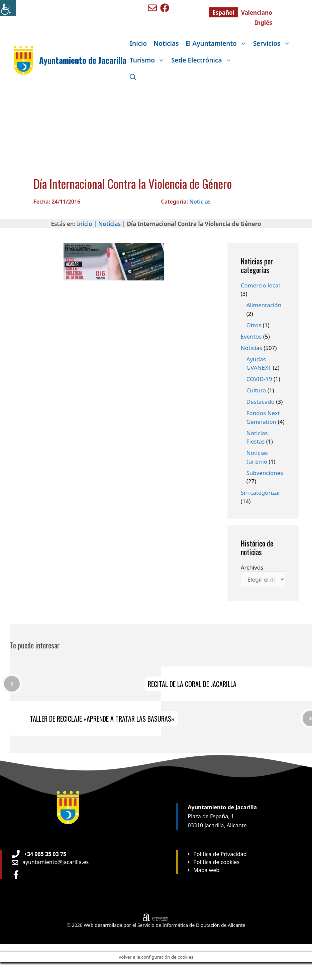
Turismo (149, 60)
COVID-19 (259, 379)
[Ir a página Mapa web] (203, 870)
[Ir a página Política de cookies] (213, 862)
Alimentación (264, 305)
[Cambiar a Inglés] (263, 22)
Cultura (256, 390)
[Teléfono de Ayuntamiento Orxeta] (39, 854)
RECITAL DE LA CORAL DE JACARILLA (192, 684)
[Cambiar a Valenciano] (257, 12)
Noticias (166, 43)
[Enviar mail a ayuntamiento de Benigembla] (152, 8)
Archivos (252, 567)
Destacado (260, 401)
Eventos (251, 336)
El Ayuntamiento (217, 43)
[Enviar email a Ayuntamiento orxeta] (50, 862)
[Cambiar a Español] (223, 12)
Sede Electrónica (203, 60)
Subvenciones (264, 473)
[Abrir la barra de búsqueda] (132, 77)
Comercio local (260, 285)
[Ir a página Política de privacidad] (217, 854)
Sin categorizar (261, 492)
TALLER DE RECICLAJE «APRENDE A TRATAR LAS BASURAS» (102, 719)
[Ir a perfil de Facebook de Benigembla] (165, 8)
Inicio (138, 43)
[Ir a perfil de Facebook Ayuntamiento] (16, 874)
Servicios (273, 43)
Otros (254, 325)
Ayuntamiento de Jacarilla (82, 60)
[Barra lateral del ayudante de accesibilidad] (8, 8)
